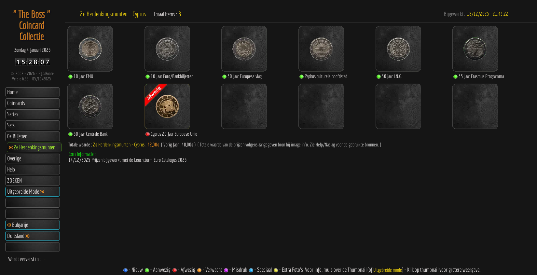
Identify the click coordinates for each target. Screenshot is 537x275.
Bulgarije (17, 224)
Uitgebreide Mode (25, 191)
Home (12, 92)
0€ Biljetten (17, 136)
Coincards (16, 103)
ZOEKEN (14, 180)
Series (12, 114)
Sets (11, 125)
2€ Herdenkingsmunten (32, 147)
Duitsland (18, 235)
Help (11, 169)
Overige (14, 158)
